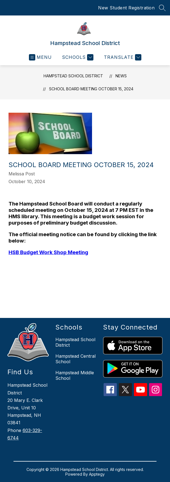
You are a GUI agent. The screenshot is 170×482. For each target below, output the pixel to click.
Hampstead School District (73, 75)
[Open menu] (40, 57)
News (121, 75)
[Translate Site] (121, 57)
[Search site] (162, 7)
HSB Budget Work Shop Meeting (48, 252)
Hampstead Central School (75, 358)
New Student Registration (126, 7)
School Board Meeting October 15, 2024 (91, 88)
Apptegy (97, 474)
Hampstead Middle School (74, 375)
